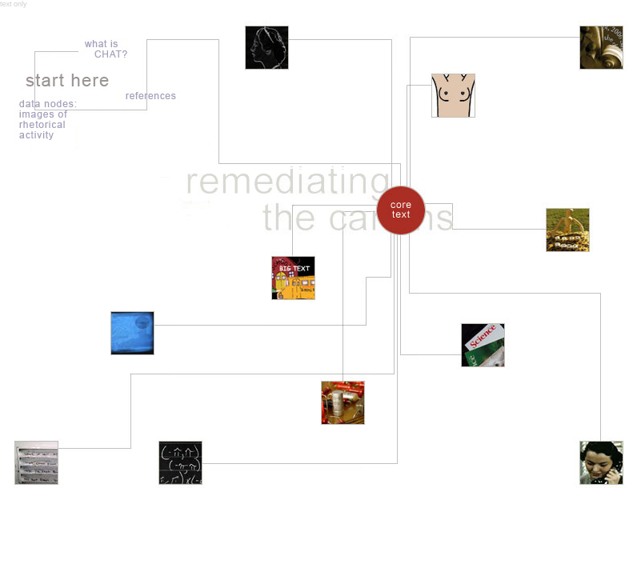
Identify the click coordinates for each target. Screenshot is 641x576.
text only (13, 4)
